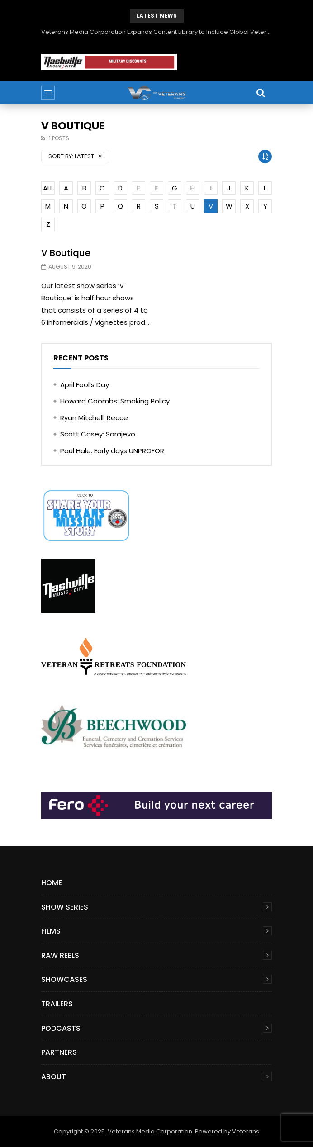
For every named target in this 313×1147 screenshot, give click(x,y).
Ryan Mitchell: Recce (94, 417)
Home (51, 882)
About (53, 1076)
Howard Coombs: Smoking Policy (115, 401)
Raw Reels (60, 955)
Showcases (64, 979)
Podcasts (61, 1028)
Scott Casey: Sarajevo (97, 434)
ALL (48, 188)
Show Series (64, 907)
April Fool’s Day (84, 384)
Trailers (57, 1004)
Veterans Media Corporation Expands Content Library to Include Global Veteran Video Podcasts (156, 32)
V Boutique (65, 252)
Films (51, 931)
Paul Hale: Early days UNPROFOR (112, 450)
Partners (59, 1052)
